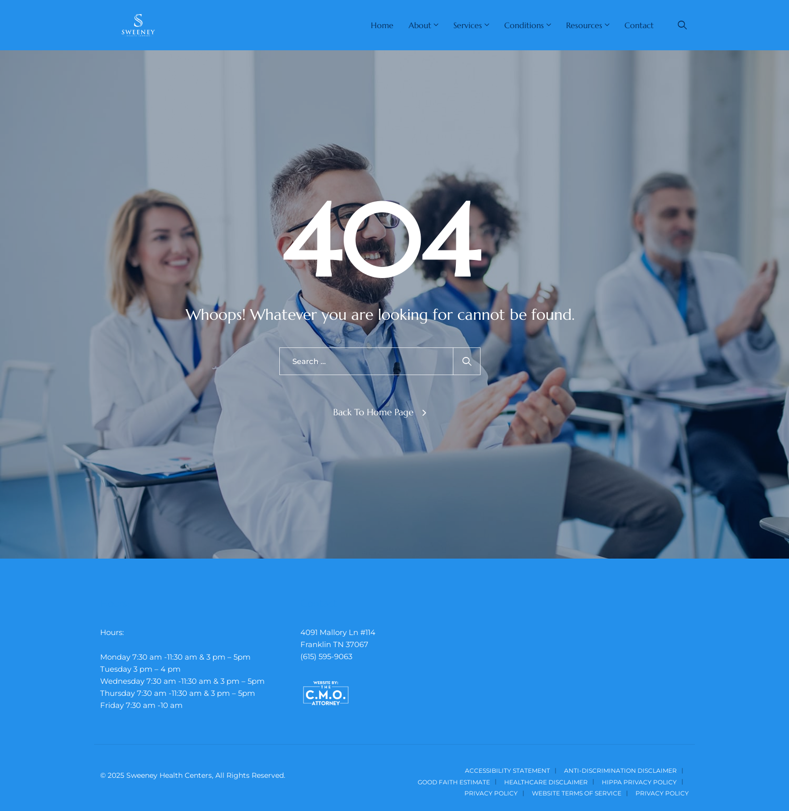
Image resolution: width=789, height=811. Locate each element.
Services (467, 25)
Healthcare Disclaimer (546, 782)
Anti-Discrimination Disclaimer (620, 770)
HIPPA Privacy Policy (639, 782)
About (420, 25)
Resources (584, 25)
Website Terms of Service (576, 793)
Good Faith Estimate (454, 782)
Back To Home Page (373, 412)
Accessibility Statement (507, 770)
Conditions (524, 25)
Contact (639, 25)
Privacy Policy (491, 793)
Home (382, 25)
